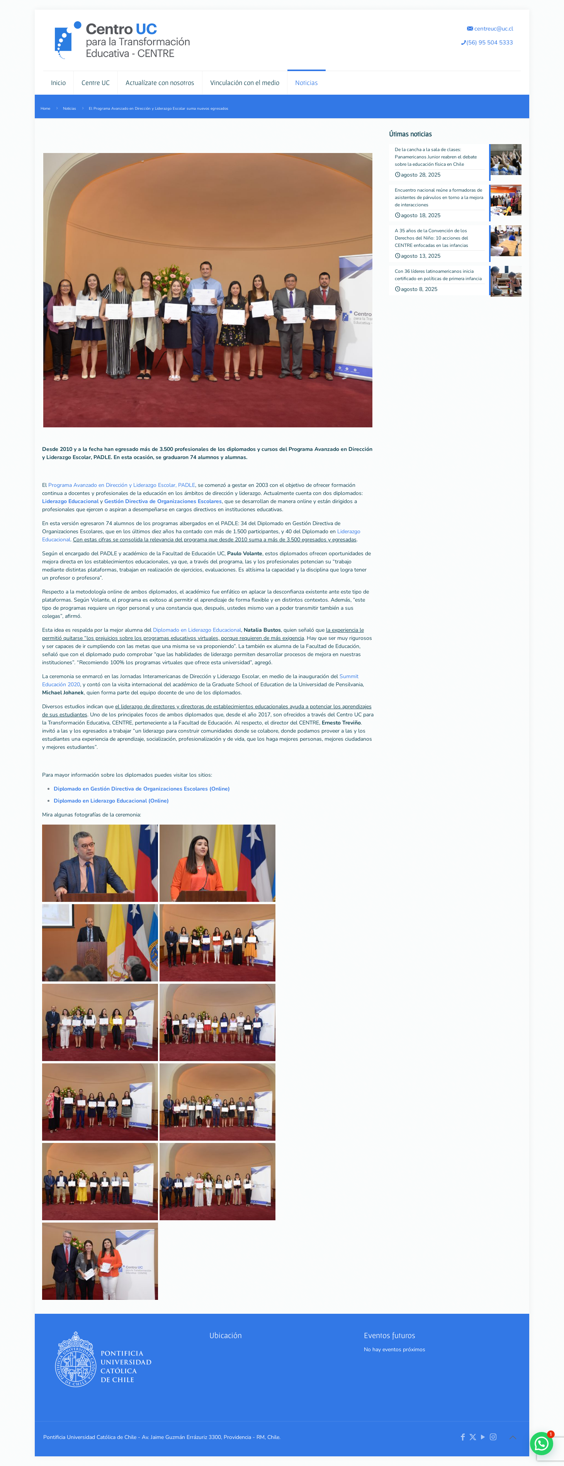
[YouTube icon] (483, 1437)
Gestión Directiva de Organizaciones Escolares (163, 501)
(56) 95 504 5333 (486, 42)
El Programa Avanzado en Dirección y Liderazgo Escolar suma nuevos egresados (158, 108)
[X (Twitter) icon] (473, 1437)
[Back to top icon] (513, 1438)
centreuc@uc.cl (490, 28)
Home (45, 108)
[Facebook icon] (463, 1437)
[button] (541, 1443)
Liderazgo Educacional (70, 501)
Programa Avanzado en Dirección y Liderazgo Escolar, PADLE (121, 485)
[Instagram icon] (493, 1437)
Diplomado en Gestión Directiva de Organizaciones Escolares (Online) (142, 789)
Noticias (69, 108)
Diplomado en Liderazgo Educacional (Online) (111, 800)
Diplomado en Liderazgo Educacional (197, 630)
